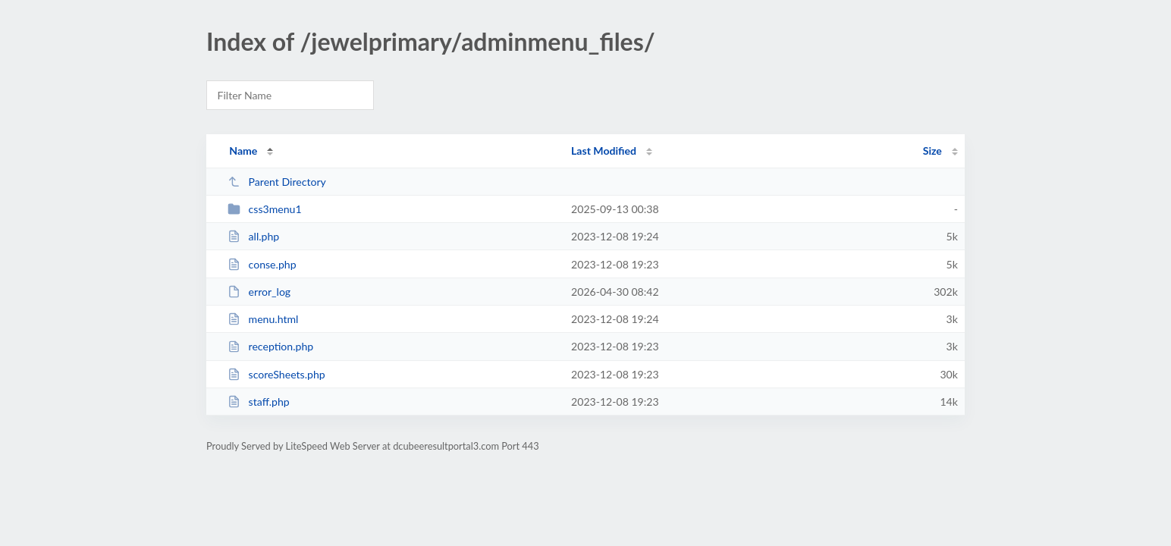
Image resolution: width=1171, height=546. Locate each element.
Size (932, 150)
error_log (259, 291)
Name (243, 150)
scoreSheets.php (276, 374)
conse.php (262, 264)
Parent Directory (277, 181)
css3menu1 (264, 208)
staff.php (258, 401)
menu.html (263, 318)
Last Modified (603, 150)
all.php (253, 236)
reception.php (270, 346)
